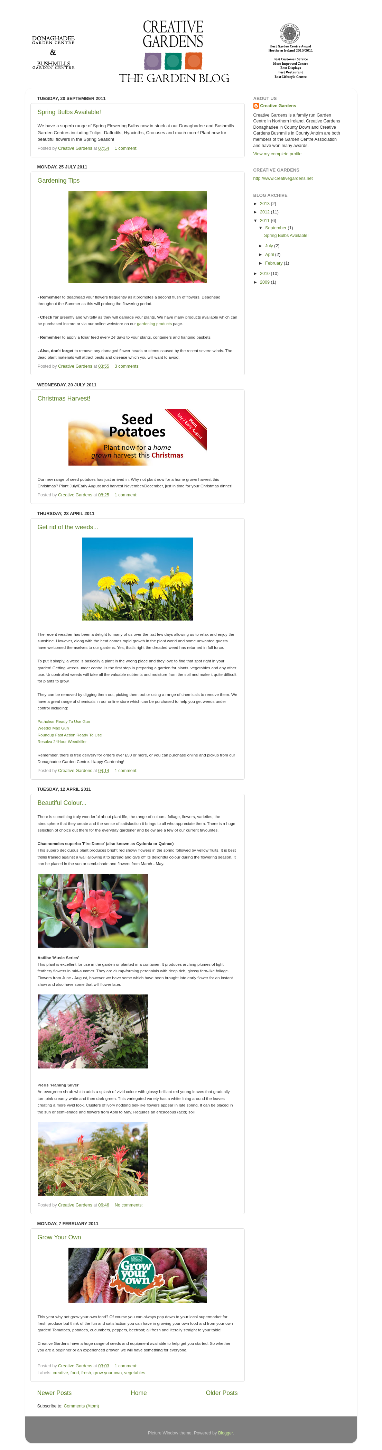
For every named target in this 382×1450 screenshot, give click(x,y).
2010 (265, 273)
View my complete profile (277, 154)
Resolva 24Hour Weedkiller (62, 741)
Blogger (225, 1433)
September (276, 228)
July (269, 246)
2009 (265, 282)
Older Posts (221, 1392)
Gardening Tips (59, 180)
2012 (265, 212)
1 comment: (127, 148)
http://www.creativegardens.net (283, 178)
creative (60, 1372)
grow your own (107, 1372)
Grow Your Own (59, 1237)
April (270, 254)
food (75, 1372)
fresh (86, 1372)
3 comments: (128, 366)
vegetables (134, 1372)
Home (139, 1392)
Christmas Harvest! (64, 398)
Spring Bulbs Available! (69, 112)
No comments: (129, 1205)
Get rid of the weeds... (68, 527)
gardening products (154, 323)
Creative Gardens (278, 105)
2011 (265, 220)
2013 (265, 203)
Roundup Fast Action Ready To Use (70, 735)
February (274, 263)
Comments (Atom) (81, 1406)
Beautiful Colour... (62, 802)
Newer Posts (54, 1392)
